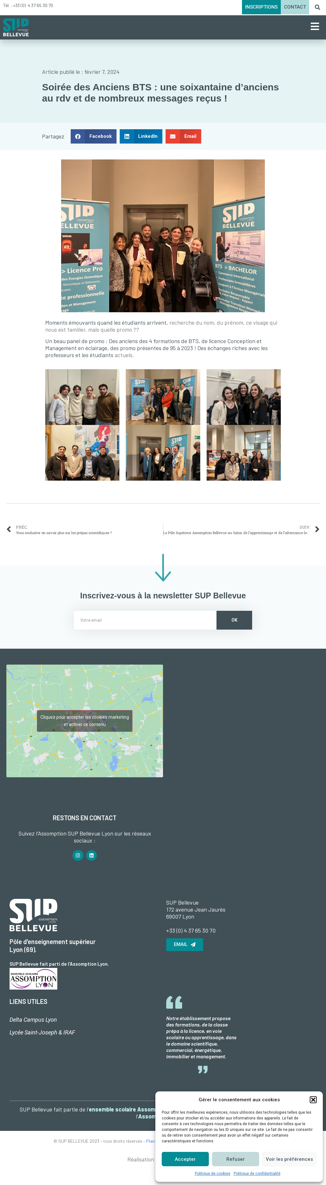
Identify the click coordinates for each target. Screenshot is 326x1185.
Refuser (235, 1159)
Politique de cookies (212, 1173)
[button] (313, 1100)
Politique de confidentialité (257, 1173)
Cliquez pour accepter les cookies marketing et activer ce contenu (84, 721)
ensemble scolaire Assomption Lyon (135, 1109)
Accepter (185, 1159)
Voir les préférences (289, 1159)
